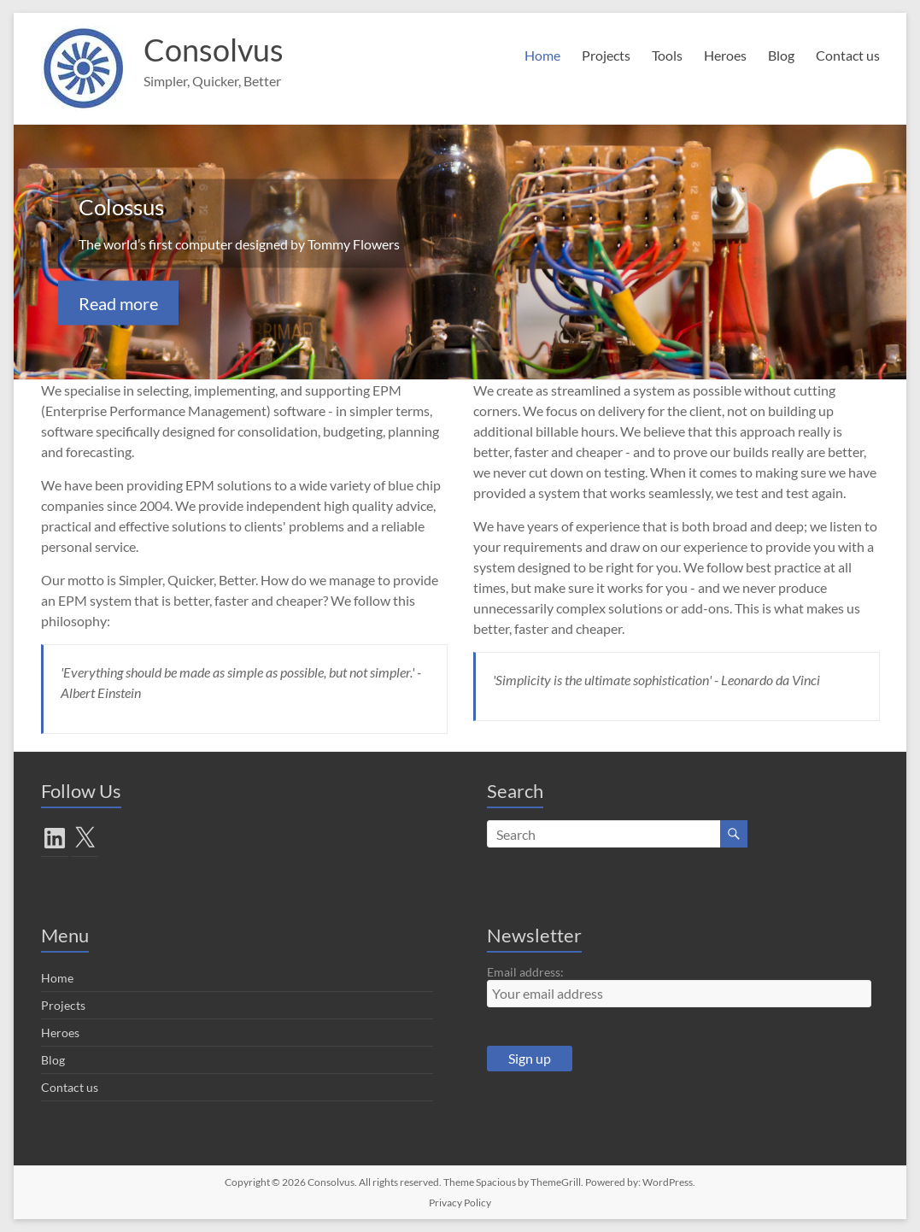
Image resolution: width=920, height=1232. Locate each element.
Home (542, 55)
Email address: (525, 972)
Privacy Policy (460, 1202)
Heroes (725, 55)
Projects (606, 55)
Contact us (848, 55)
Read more (118, 303)
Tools (667, 55)
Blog (781, 55)
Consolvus (214, 49)
